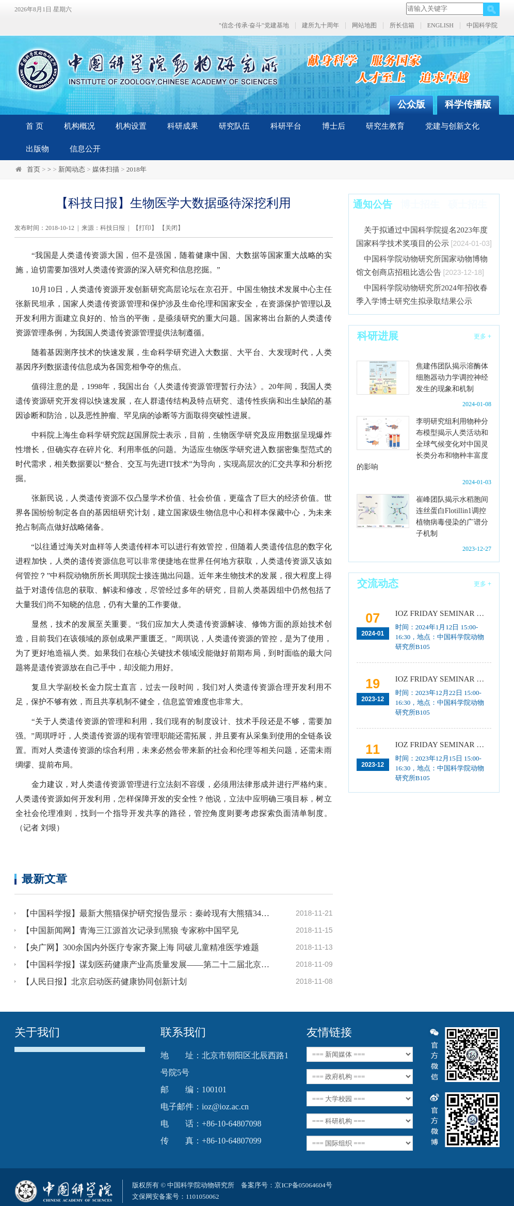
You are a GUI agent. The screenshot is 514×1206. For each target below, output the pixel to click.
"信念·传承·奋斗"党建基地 (254, 25)
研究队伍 (234, 126)
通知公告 (372, 204)
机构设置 (131, 126)
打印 (145, 227)
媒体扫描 (105, 169)
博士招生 (420, 204)
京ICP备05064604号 (303, 1185)
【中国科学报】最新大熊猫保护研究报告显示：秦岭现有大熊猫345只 (147, 913)
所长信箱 (402, 25)
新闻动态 (71, 169)
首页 (33, 169)
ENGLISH (440, 25)
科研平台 (285, 126)
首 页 (34, 126)
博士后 (333, 126)
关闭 (171, 227)
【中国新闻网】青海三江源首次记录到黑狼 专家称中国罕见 (130, 930)
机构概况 (79, 126)
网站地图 (364, 25)
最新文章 (44, 878)
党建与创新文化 (452, 126)
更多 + (482, 336)
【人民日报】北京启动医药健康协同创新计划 (104, 981)
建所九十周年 (320, 25)
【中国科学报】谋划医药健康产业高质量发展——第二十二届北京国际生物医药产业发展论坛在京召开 (147, 964)
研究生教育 (385, 126)
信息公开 (85, 149)
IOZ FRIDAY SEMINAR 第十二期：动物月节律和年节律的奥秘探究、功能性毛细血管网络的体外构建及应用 (443, 744)
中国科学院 (482, 25)
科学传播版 (468, 104)
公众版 (411, 104)
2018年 (136, 169)
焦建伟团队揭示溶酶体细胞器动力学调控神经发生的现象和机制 (452, 377)
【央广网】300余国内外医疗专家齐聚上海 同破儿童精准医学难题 (140, 947)
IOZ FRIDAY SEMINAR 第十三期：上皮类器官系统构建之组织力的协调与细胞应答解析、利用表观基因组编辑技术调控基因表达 (443, 679)
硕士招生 (467, 204)
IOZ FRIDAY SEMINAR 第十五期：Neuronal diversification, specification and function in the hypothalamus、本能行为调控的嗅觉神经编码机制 (443, 613)
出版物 (37, 149)
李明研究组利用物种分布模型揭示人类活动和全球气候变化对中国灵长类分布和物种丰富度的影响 (422, 444)
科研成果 (182, 126)
